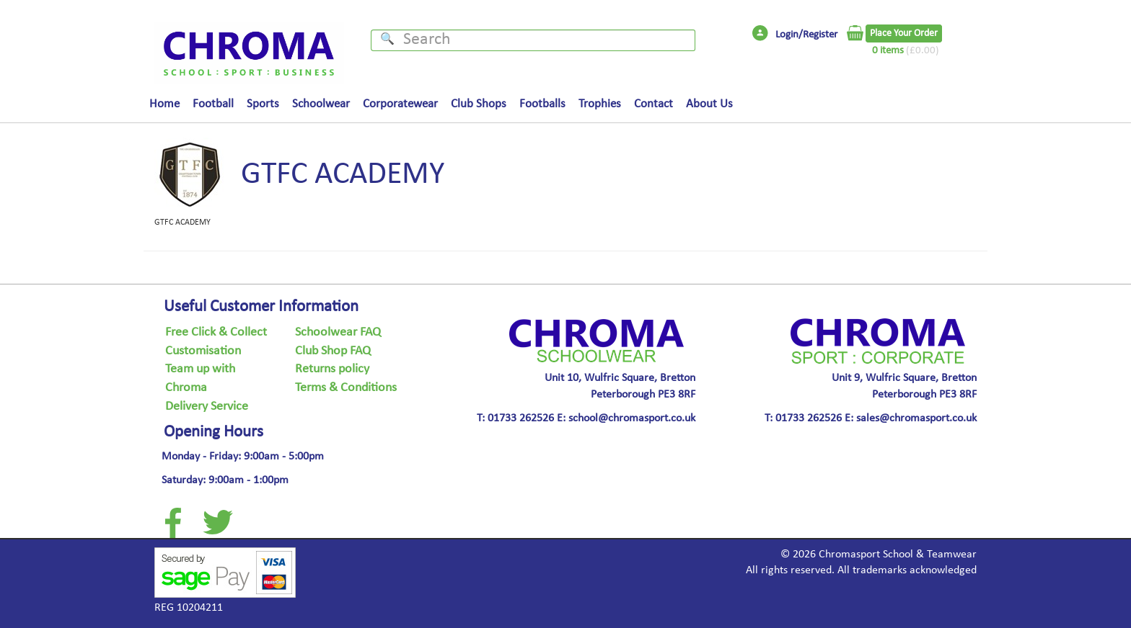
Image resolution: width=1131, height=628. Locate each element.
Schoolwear (321, 104)
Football (213, 104)
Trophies (599, 104)
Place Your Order (904, 33)
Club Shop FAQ (333, 351)
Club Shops (478, 104)
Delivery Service (206, 407)
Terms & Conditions (346, 388)
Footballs (542, 104)
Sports (263, 104)
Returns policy (332, 369)
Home (164, 104)
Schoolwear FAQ (338, 333)
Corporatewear (400, 104)
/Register (817, 35)
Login (786, 35)
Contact (653, 104)
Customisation (203, 351)
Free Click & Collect (216, 333)
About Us (709, 104)
